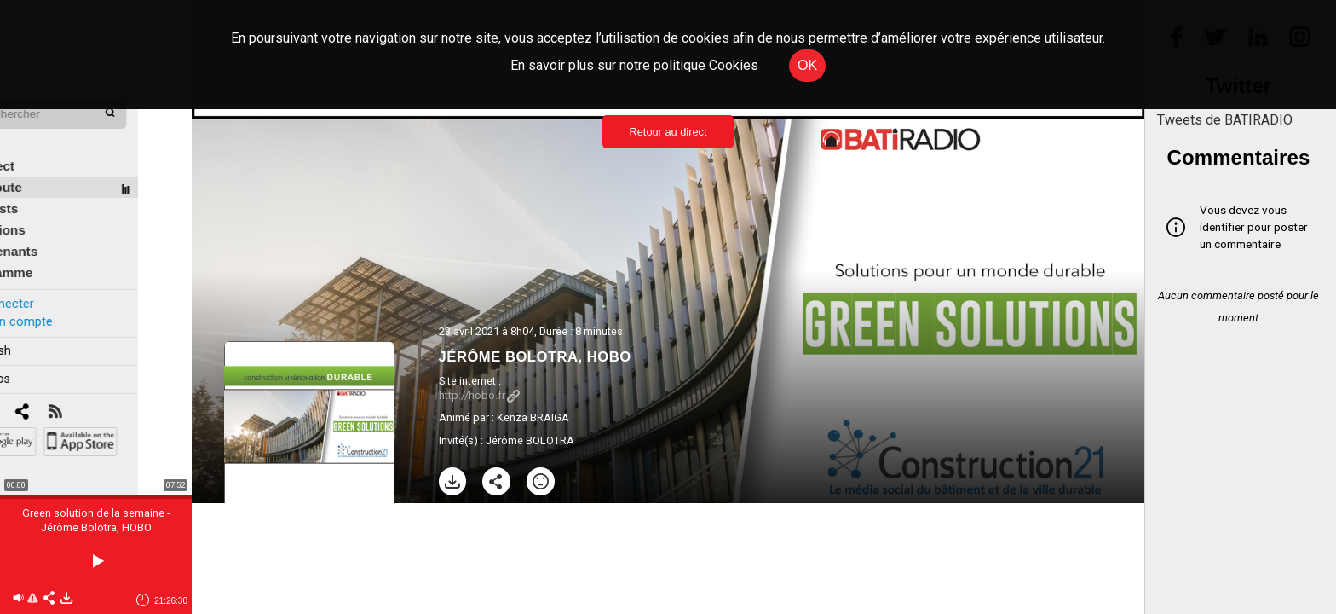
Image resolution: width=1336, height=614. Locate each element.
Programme (50, 248)
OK (807, 65)
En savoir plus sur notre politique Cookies (634, 65)
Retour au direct (667, 131)
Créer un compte (59, 297)
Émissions (46, 206)
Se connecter (49, 280)
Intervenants (52, 227)
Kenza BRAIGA (533, 417)
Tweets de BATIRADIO (1225, 120)
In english (38, 327)
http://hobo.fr (479, 395)
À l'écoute (45, 163)
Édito (30, 120)
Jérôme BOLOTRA (530, 440)
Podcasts (43, 184)
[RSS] (108, 388)
